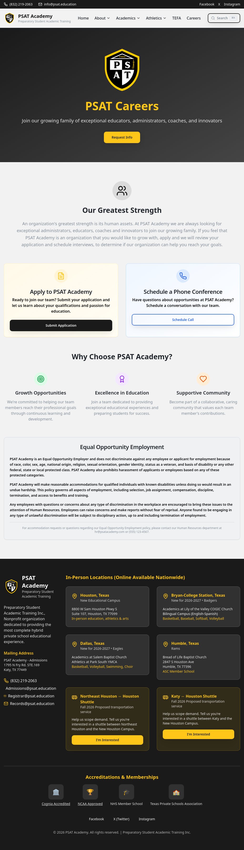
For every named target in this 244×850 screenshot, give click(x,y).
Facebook (206, 4)
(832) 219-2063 (18, 4)
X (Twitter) (121, 819)
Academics (128, 18)
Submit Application (61, 325)
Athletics (156, 18)
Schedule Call (183, 319)
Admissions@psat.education (31, 688)
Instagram (232, 4)
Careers (194, 18)
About (102, 18)
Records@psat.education (32, 703)
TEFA (176, 18)
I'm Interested (107, 740)
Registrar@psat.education (31, 696)
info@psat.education (57, 4)
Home (83, 18)
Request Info (122, 137)
